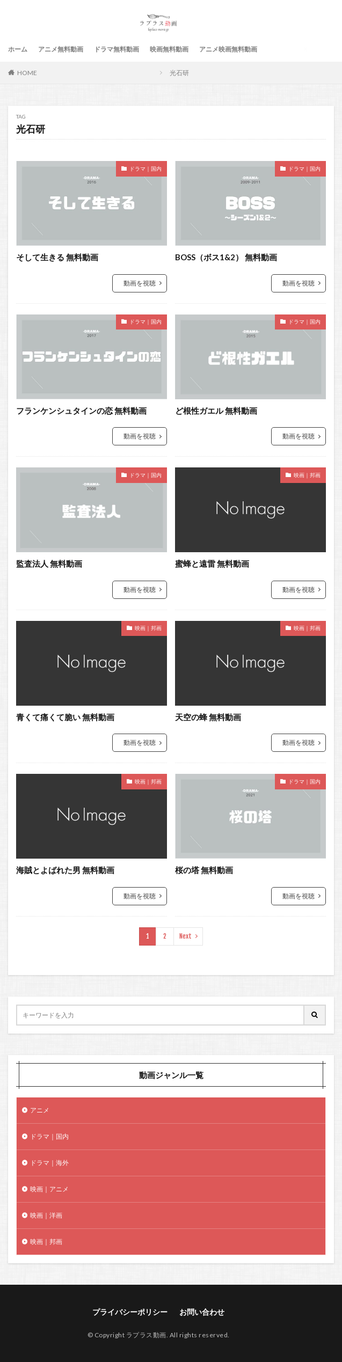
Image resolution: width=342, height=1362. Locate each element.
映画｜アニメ (49, 1189)
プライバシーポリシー (130, 1311)
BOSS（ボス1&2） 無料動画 (226, 257)
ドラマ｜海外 (49, 1163)
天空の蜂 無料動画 (208, 717)
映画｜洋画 (46, 1215)
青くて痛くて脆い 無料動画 (65, 717)
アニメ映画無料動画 (228, 49)
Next (185, 936)
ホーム (17, 49)
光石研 (179, 73)
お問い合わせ (201, 1311)
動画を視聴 (139, 283)
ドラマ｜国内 (145, 168)
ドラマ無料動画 (116, 49)
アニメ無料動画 (60, 49)
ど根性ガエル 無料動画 (216, 410)
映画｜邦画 (307, 475)
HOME (27, 73)
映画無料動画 (169, 49)
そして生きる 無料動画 (57, 257)
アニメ (39, 1110)
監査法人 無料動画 (49, 563)
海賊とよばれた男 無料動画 (65, 870)
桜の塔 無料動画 (204, 870)
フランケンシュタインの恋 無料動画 (81, 410)
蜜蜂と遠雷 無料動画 (212, 563)
